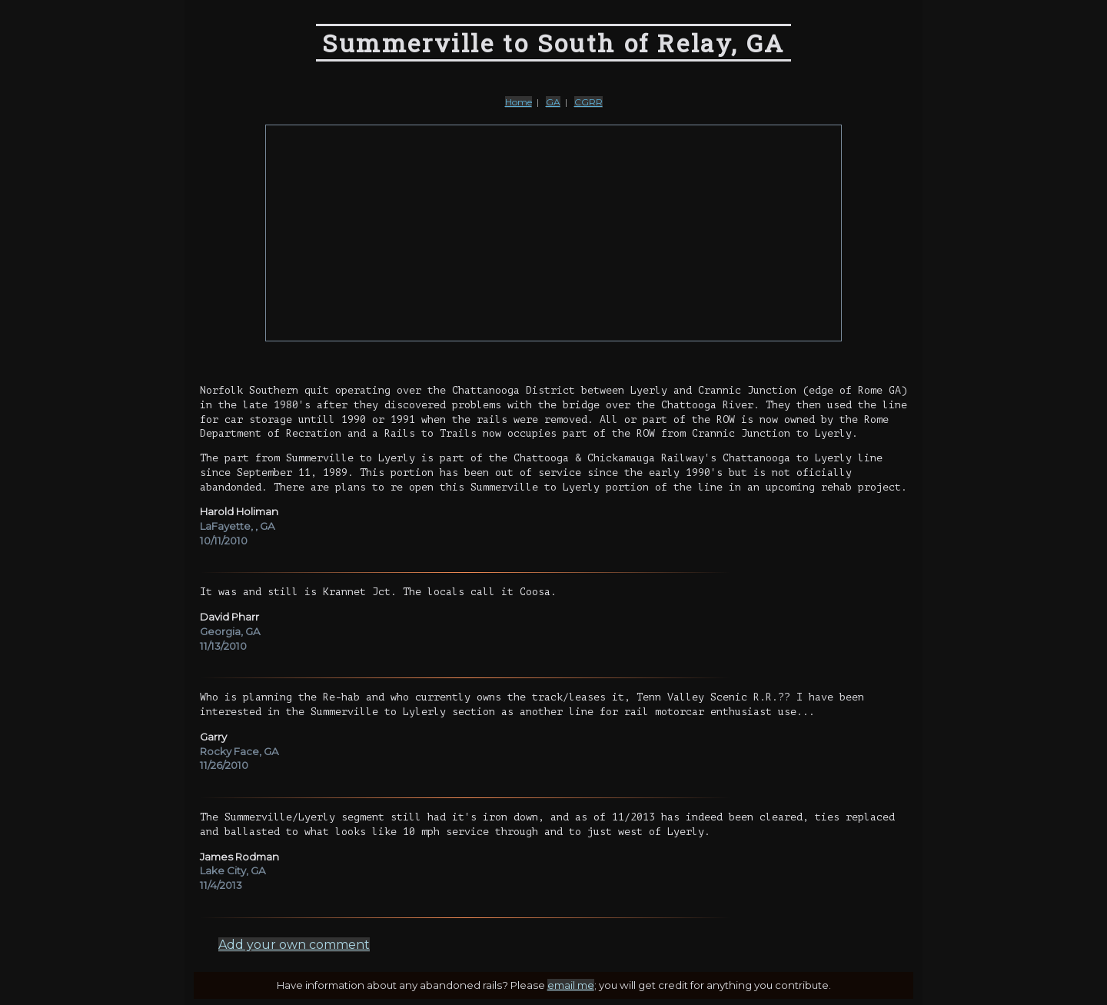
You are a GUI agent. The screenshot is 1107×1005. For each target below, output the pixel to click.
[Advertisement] (553, 233)
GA (553, 102)
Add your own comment (294, 944)
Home (518, 102)
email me (570, 985)
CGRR (588, 102)
